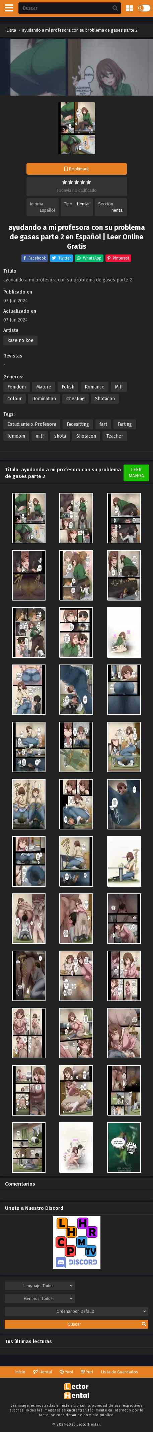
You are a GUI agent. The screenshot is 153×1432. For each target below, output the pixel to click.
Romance (94, 387)
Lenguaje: (48, 1286)
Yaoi (66, 1371)
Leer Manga (136, 473)
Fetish (68, 387)
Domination (44, 399)
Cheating (75, 399)
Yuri (87, 1371)
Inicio (20, 1371)
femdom (16, 436)
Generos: (48, 1299)
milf (39, 436)
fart (103, 424)
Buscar (107, 1324)
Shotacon (105, 399)
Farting (125, 424)
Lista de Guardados (119, 1371)
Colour (14, 399)
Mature (43, 387)
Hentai (83, 203)
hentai (117, 210)
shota (60, 436)
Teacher (114, 436)
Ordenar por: (101, 1311)
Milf (119, 387)
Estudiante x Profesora (31, 424)
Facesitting (78, 424)
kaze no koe (20, 340)
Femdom (16, 387)
